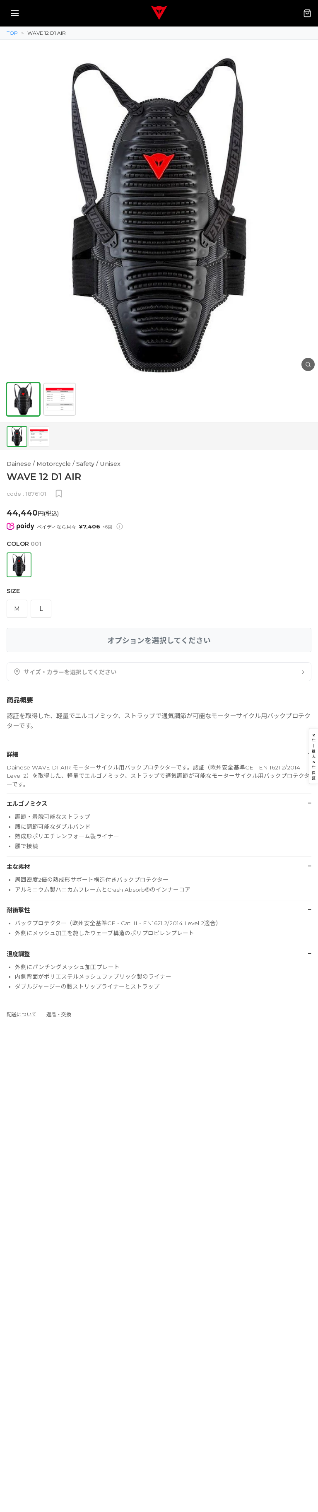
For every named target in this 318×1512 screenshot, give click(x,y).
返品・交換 (58, 1014)
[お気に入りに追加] (58, 493)
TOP (12, 33)
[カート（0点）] (307, 13)
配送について (21, 1014)
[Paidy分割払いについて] (120, 526)
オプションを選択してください (159, 640)
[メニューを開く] (15, 13)
